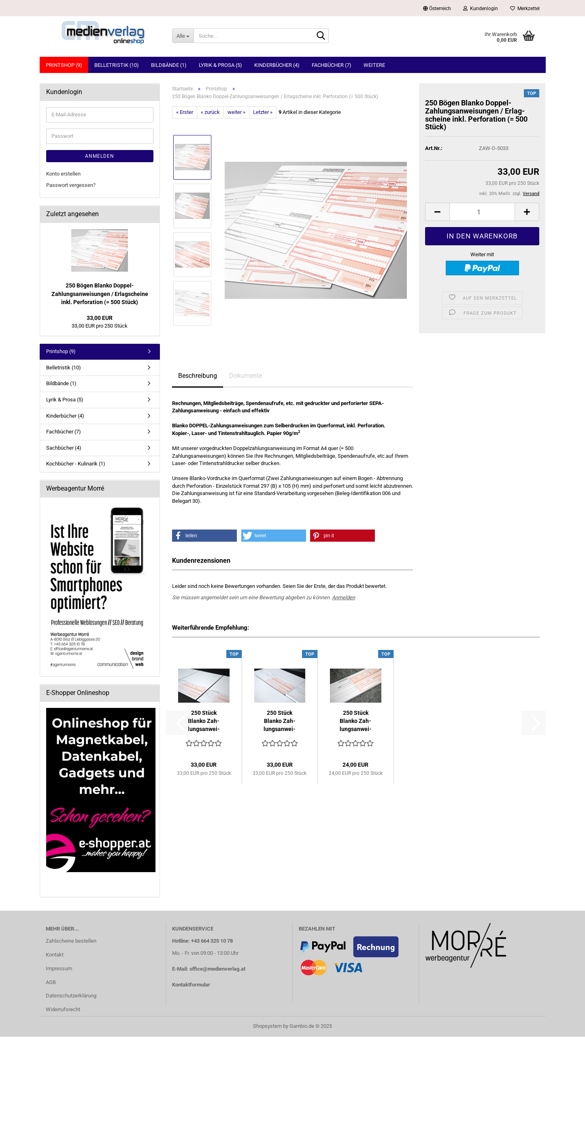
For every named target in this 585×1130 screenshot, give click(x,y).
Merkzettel (525, 8)
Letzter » (262, 112)
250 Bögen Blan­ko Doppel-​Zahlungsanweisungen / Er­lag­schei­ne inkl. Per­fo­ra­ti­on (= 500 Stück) (99, 293)
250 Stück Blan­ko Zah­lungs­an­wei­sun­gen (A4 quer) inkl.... (280, 721)
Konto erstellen (63, 174)
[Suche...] (183, 35)
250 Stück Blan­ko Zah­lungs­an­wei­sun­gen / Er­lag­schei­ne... (355, 721)
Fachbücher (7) (331, 65)
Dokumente (245, 376)
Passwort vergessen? (71, 185)
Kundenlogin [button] (480, 8)
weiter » (236, 112)
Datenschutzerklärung (71, 996)
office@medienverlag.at (217, 969)
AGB (51, 982)
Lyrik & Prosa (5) (220, 65)
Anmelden (343, 597)
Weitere (374, 65)
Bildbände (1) (169, 65)
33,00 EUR (100, 318)
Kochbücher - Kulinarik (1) (75, 464)
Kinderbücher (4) (277, 65)
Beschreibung (197, 376)
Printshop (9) (64, 65)
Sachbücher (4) (63, 448)
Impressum (59, 968)
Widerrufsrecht (63, 1009)
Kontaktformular (191, 985)
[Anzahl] (482, 212)
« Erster (184, 112)
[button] (437, 8)
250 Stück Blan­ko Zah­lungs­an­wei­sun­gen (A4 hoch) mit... (204, 721)
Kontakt (55, 955)
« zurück (210, 112)
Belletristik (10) (116, 65)
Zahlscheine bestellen (71, 941)
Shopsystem (267, 1026)
